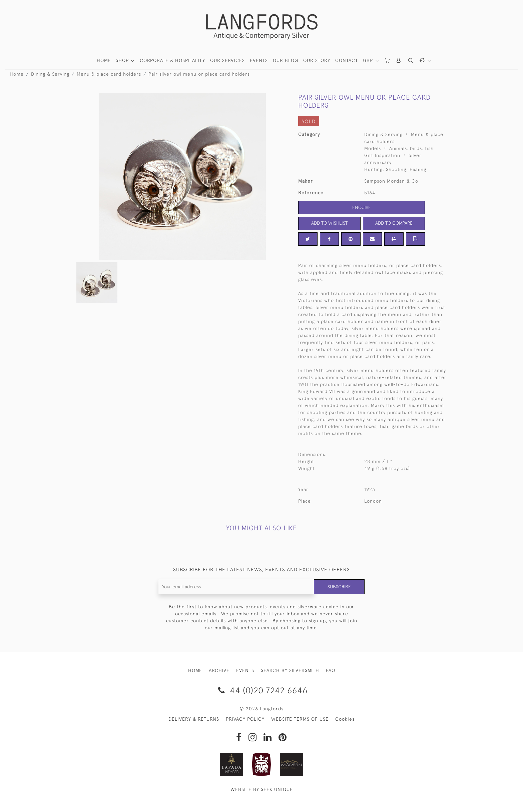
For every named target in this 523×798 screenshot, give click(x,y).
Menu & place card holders (109, 74)
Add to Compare (394, 223)
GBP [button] (369, 60)
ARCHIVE (219, 670)
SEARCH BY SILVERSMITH (290, 670)
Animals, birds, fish (411, 148)
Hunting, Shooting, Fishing (395, 169)
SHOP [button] (123, 60)
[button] (399, 60)
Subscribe (339, 586)
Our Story (316, 60)
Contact (346, 60)
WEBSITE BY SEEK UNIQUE (261, 789)
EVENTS (245, 670)
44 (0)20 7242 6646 (262, 690)
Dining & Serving (50, 74)
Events (259, 60)
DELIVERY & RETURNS (193, 719)
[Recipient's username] (236, 586)
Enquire (361, 207)
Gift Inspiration (382, 155)
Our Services (227, 60)
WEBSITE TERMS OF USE (300, 719)
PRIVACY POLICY (245, 719)
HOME (104, 60)
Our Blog (285, 60)
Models (372, 148)
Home (17, 74)
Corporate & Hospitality (172, 60)
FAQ (330, 670)
